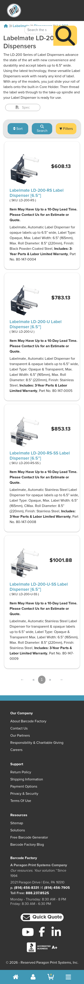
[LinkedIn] (56, 932)
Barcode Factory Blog (27, 844)
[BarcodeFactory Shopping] (50, 976)
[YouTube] (28, 932)
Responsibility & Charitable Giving (36, 742)
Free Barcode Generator (29, 837)
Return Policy (20, 772)
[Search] (65, 26)
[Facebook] (42, 931)
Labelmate (21, 26)
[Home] (5, 26)
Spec (23, 107)
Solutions (17, 830)
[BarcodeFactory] (14, 10)
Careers (16, 750)
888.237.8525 (37, 893)
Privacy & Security (24, 793)
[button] (42, 917)
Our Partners (20, 735)
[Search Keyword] (39, 20)
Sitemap (16, 823)
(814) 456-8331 (26, 887)
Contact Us (19, 728)
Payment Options (23, 786)
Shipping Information (26, 779)
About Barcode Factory (28, 721)
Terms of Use (20, 801)
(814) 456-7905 (57, 887)
